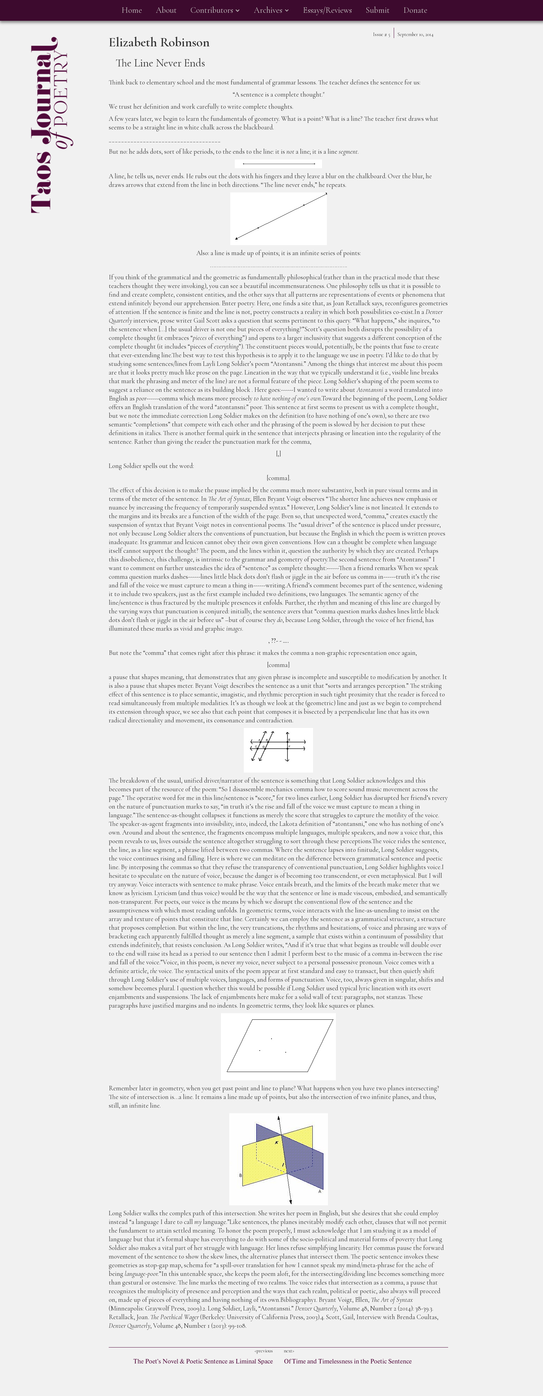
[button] (215, 10)
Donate (415, 10)
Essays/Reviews (327, 10)
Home (132, 10)
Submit (378, 10)
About (166, 10)
